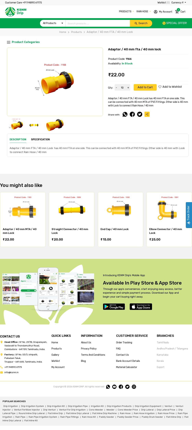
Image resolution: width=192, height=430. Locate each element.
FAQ (118, 348)
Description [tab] (18, 139)
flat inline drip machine (104, 413)
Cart (180, 11)
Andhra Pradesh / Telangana (172, 348)
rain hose (125, 413)
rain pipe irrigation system (43, 417)
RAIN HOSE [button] (143, 11)
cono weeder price (128, 409)
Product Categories (23, 42)
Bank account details (128, 361)
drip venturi (49, 409)
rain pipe (20, 417)
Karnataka (162, 354)
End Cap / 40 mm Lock (115, 229)
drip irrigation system (32, 406)
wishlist (55, 361)
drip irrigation (10, 406)
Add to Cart (145, 87)
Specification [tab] (40, 139)
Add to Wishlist (170, 86)
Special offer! (174, 23)
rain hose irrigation (144, 413)
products (56, 348)
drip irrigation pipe (78, 406)
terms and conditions (93, 354)
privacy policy (89, 348)
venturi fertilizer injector (27, 409)
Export (160, 367)
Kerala (160, 361)
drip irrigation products (119, 406)
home (54, 342)
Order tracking (124, 342)
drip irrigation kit (56, 406)
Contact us (122, 354)
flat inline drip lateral (77, 413)
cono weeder (96, 409)
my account (58, 367)
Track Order (188, 215)
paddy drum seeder (152, 417)
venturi (168, 406)
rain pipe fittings (69, 417)
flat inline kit (31, 420)
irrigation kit (97, 406)
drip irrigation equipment (148, 406)
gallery (55, 354)
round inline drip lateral (32, 413)
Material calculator (126, 367)
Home (62, 32)
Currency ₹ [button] (177, 2)
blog (83, 361)
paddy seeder (106, 417)
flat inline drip (55, 413)
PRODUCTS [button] (125, 11)
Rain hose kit (89, 417)
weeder (110, 409)
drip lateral (147, 409)
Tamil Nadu (163, 342)
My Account (163, 12)
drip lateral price (166, 409)
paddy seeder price (127, 417)
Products (74, 32)
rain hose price (166, 413)
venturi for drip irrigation (72, 409)
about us (86, 342)
